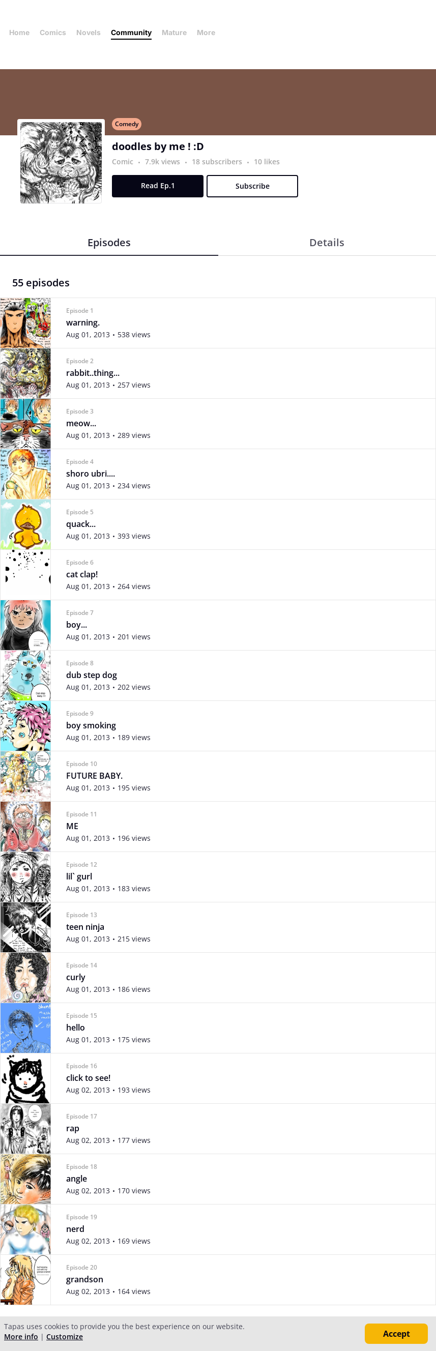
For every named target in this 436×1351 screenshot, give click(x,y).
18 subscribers (218, 161)
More (209, 32)
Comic (122, 161)
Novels (88, 32)
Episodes (109, 242)
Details (326, 242)
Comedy (126, 124)
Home (19, 32)
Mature (174, 32)
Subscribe (253, 186)
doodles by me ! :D (158, 146)
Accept (396, 1333)
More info (21, 1336)
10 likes (267, 161)
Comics (53, 32)
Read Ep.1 (158, 185)
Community (131, 32)
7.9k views (163, 161)
